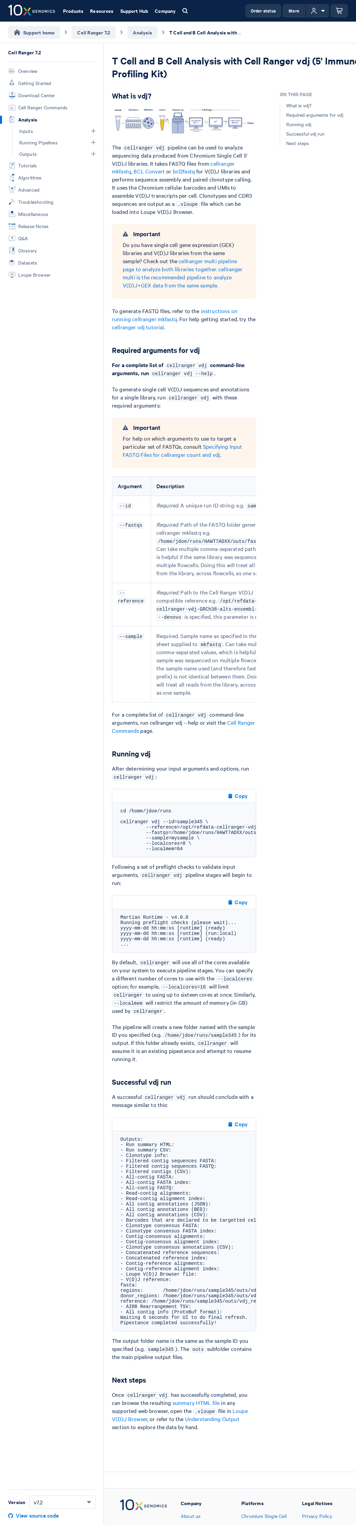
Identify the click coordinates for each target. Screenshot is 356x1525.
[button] (93, 131)
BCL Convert (149, 171)
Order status (263, 10)
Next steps (297, 143)
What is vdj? (299, 105)
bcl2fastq (184, 171)
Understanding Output (212, 1418)
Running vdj (298, 124)
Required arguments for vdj (314, 114)
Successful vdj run (305, 133)
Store (294, 10)
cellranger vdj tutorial (138, 327)
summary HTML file (196, 1402)
